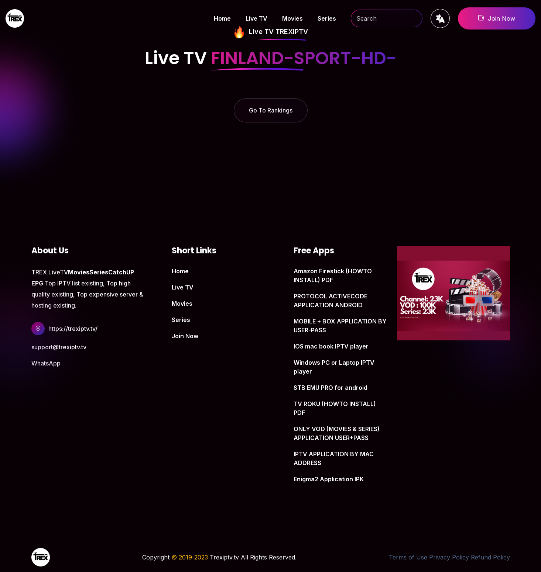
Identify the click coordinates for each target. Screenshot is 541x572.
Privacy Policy (449, 557)
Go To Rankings (270, 110)
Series (327, 18)
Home (222, 18)
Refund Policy (490, 557)
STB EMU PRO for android (330, 387)
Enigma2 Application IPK (329, 479)
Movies (292, 18)
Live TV (256, 18)
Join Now (496, 18)
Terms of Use (408, 557)
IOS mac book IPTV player (331, 346)
